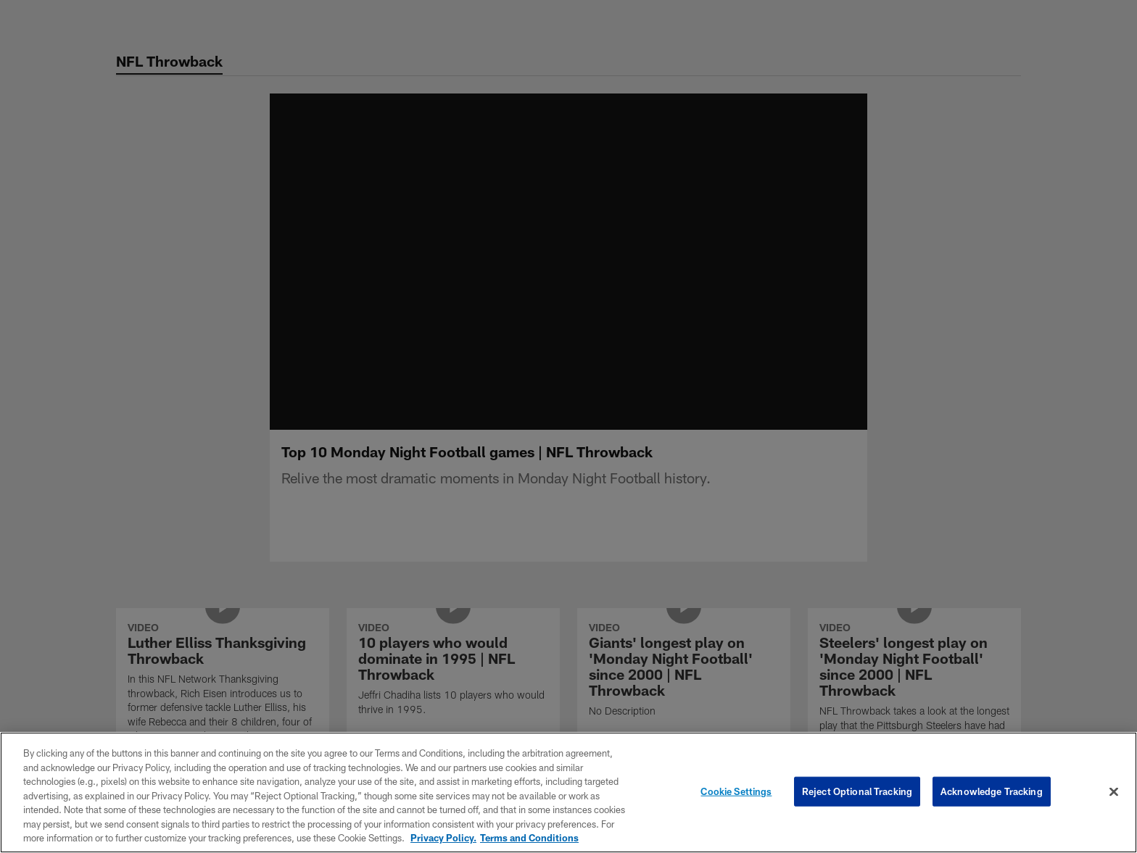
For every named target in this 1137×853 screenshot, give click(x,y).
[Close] (1114, 791)
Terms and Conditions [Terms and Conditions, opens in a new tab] (529, 838)
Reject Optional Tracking (857, 790)
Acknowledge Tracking (991, 790)
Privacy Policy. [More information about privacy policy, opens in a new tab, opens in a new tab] (443, 838)
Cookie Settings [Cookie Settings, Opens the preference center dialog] (736, 790)
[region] (568, 792)
